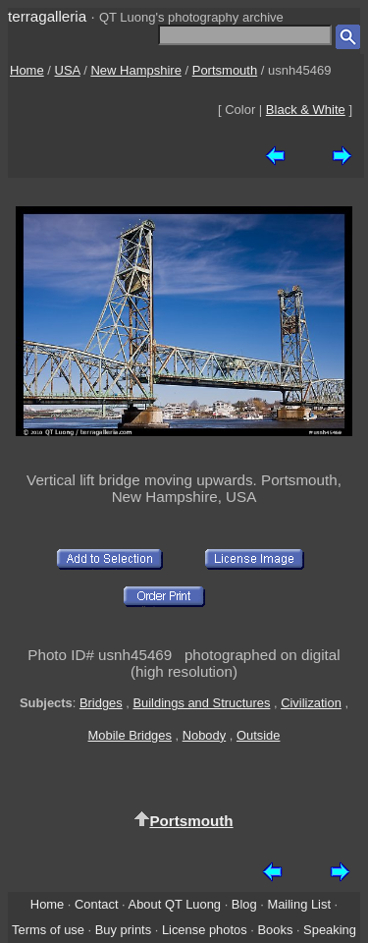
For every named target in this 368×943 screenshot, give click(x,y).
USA (67, 70)
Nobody (205, 735)
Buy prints (123, 929)
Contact (96, 904)
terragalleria (47, 16)
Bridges (101, 702)
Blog (244, 904)
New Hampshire (135, 70)
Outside (258, 735)
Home (27, 70)
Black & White (305, 109)
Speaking (329, 929)
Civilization (311, 702)
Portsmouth (224, 70)
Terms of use (48, 929)
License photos (204, 929)
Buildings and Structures (201, 702)
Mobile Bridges (130, 735)
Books (274, 929)
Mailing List (299, 904)
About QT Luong (175, 904)
